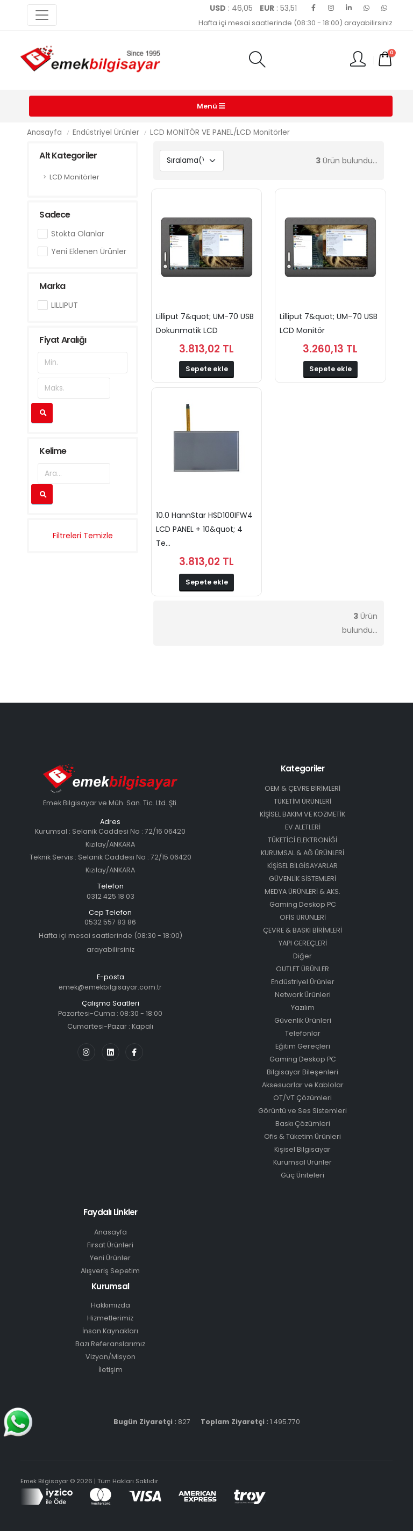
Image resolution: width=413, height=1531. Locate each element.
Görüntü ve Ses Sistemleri (302, 1110)
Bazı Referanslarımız (110, 1343)
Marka (52, 286)
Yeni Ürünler (110, 1257)
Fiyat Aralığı (62, 340)
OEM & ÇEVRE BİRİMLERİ (302, 788)
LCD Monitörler (74, 177)
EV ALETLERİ (303, 827)
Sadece (54, 214)
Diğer (302, 956)
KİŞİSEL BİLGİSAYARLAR (302, 865)
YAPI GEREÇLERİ (303, 943)
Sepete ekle (207, 368)
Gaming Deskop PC (302, 904)
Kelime (52, 451)
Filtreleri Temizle (83, 535)
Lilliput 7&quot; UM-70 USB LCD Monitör (329, 323)
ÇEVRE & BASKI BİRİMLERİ (302, 930)
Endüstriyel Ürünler (106, 132)
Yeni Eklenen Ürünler (88, 251)
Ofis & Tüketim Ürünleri (302, 1136)
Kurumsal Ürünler (302, 1162)
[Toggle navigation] (42, 15)
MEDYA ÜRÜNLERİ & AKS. (302, 891)
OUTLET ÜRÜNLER (302, 968)
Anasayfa (44, 132)
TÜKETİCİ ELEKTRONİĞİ (302, 839)
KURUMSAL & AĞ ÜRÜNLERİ (302, 852)
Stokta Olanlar (77, 233)
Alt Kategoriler (68, 155)
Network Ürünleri (303, 994)
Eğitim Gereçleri (302, 1046)
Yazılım (303, 1007)
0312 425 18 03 (110, 896)
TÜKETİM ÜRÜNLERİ (302, 801)
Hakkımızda (110, 1305)
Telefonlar (303, 1033)
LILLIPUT (64, 305)
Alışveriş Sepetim (110, 1270)
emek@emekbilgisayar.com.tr (110, 987)
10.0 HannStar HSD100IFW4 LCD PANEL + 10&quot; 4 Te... (204, 529)
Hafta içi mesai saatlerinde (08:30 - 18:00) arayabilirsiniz (295, 23)
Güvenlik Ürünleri (302, 1020)
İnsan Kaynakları (110, 1330)
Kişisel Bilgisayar (302, 1149)
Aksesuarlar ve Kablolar (303, 1084)
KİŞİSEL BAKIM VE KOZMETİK (302, 814)
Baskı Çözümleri (302, 1123)
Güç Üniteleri (302, 1175)
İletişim (110, 1369)
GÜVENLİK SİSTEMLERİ (302, 878)
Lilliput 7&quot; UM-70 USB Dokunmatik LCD (205, 323)
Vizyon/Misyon (111, 1356)
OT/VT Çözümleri (302, 1097)
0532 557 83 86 (110, 922)
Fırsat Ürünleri (110, 1245)
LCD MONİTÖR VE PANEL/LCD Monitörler (220, 132)
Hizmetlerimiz (110, 1318)
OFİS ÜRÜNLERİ (303, 917)
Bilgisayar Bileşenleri (302, 1072)
